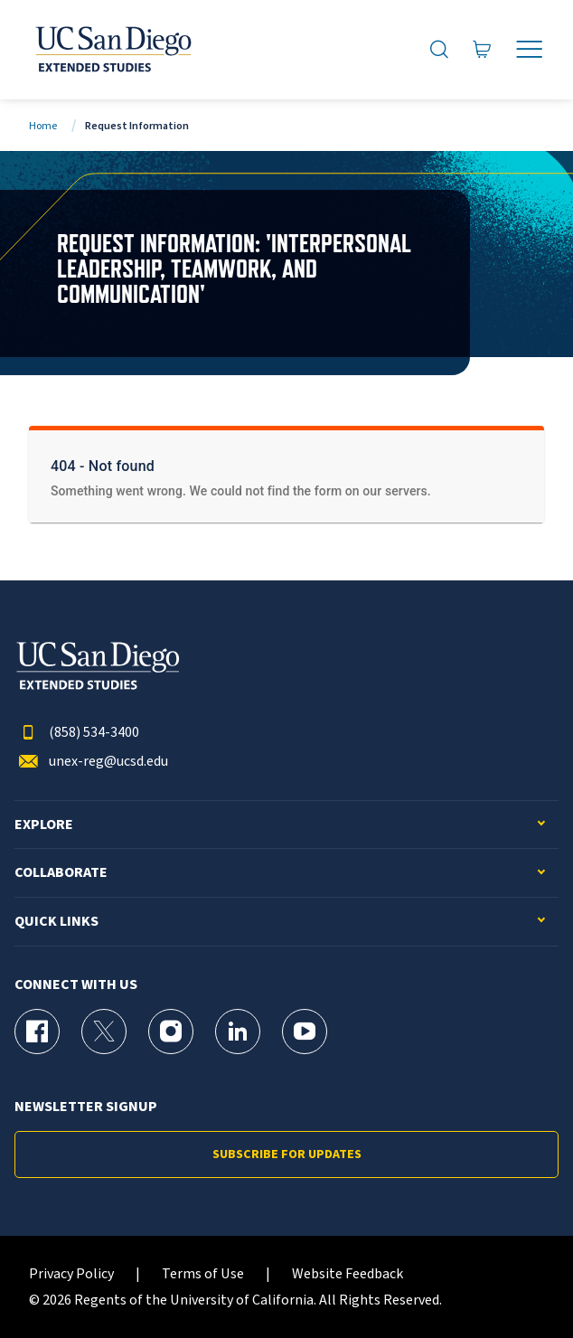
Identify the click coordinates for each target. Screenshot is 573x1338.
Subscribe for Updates (287, 1154)
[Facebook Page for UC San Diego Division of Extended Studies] (37, 1031)
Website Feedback (347, 1274)
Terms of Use (203, 1274)
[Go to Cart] (482, 50)
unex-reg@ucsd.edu (91, 761)
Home (43, 126)
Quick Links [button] (56, 921)
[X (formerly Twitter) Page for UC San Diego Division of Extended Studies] (104, 1031)
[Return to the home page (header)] (112, 49)
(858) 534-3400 (76, 732)
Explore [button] (43, 824)
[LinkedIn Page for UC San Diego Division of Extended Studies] (237, 1031)
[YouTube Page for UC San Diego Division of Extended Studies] (304, 1031)
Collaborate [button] (61, 872)
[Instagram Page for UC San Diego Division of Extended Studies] (170, 1031)
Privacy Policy (71, 1274)
